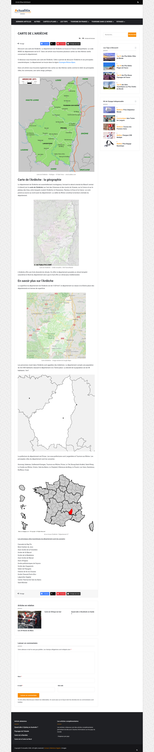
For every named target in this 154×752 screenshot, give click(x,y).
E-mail (20, 685)
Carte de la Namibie (21, 735)
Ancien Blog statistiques (23, 2)
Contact (46, 748)
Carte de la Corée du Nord (23, 739)
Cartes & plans (49, 22)
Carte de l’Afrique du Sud (52, 612)
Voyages (119, 22)
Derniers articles (23, 22)
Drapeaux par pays (63, 736)
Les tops (63, 22)
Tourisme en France (78, 22)
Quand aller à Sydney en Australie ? (26, 727)
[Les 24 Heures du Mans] (29, 620)
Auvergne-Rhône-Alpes (67, 62)
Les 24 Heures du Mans (26, 630)
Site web (60, 685)
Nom (20, 676)
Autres (37, 22)
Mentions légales (55, 748)
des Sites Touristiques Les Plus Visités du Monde (126, 87)
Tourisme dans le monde (102, 22)
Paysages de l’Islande (21, 731)
